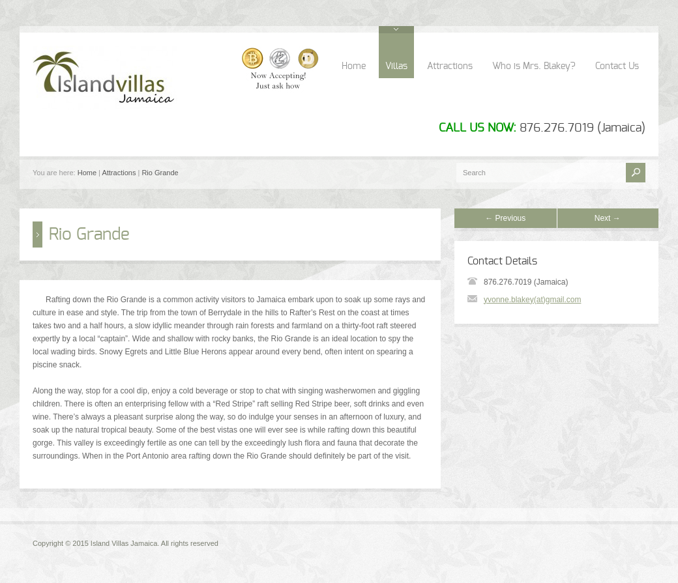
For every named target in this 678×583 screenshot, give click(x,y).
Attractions (450, 66)
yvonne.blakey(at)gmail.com (532, 299)
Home (354, 66)
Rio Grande (159, 173)
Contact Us (617, 66)
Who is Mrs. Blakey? (534, 66)
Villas (396, 66)
